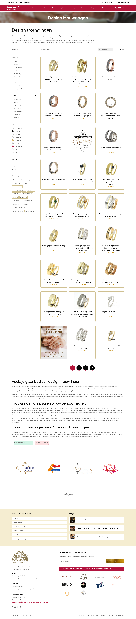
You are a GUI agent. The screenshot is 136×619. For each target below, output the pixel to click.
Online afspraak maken (20, 526)
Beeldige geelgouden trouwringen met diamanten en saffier (111, 182)
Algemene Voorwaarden (86, 615)
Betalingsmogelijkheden (116, 615)
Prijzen (46, 8)
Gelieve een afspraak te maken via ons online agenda (30, 602)
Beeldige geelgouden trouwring (53, 246)
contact (63, 436)
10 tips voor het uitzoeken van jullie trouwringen (93, 537)
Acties (54, 8)
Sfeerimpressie (17, 522)
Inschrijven (116, 561)
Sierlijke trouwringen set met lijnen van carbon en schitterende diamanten (111, 248)
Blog (92, 8)
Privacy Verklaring (101, 615)
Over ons (84, 8)
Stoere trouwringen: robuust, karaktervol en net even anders (97, 528)
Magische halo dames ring (111, 312)
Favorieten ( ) (123, 9)
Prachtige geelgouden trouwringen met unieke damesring (53, 79)
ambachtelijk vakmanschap (20, 420)
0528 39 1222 (12, 3)
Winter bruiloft (81, 520)
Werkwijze (73, 8)
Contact (100, 8)
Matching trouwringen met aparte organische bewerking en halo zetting (82, 314)
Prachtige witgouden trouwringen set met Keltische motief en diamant (82, 248)
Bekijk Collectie (42, 442)
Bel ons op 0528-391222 (23, 442)
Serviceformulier (18, 534)
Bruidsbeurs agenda (19, 530)
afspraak (89, 434)
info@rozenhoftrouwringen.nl (25, 589)
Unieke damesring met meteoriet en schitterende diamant (111, 115)
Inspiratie (63, 8)
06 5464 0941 (25, 3)
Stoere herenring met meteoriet (53, 180)
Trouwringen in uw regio (20, 539)
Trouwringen (36, 8)
